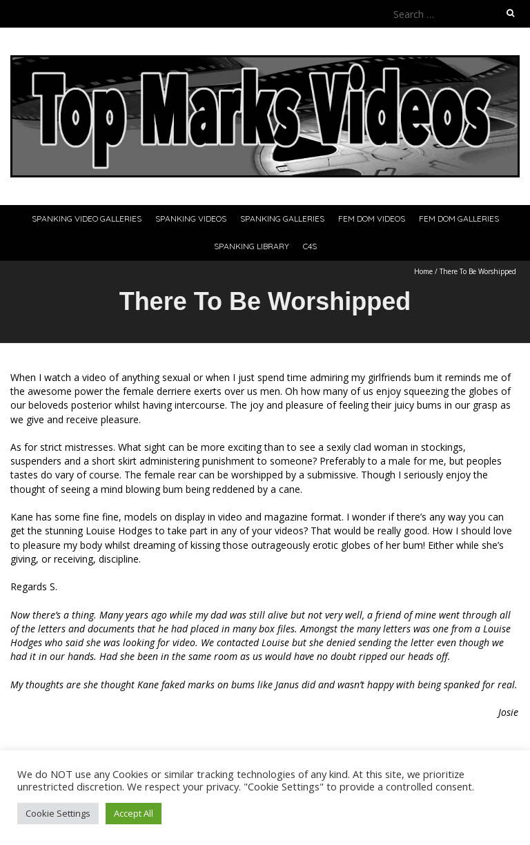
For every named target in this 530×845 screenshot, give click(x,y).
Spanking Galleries (282, 218)
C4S (310, 246)
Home (423, 271)
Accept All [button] (133, 813)
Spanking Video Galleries (86, 218)
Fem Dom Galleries (459, 218)
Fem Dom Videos (371, 218)
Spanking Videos (190, 218)
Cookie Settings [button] (58, 813)
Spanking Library (251, 246)
